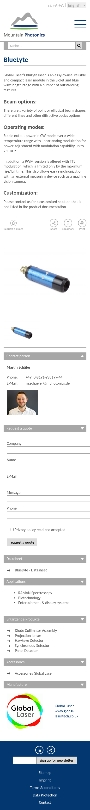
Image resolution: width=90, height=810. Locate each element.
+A (50, 6)
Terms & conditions (45, 787)
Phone (12, 508)
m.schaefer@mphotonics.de (48, 383)
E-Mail (12, 476)
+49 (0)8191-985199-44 (44, 377)
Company (14, 443)
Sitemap (45, 772)
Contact (45, 802)
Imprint (45, 780)
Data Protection (45, 795)
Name (11, 460)
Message (13, 492)
